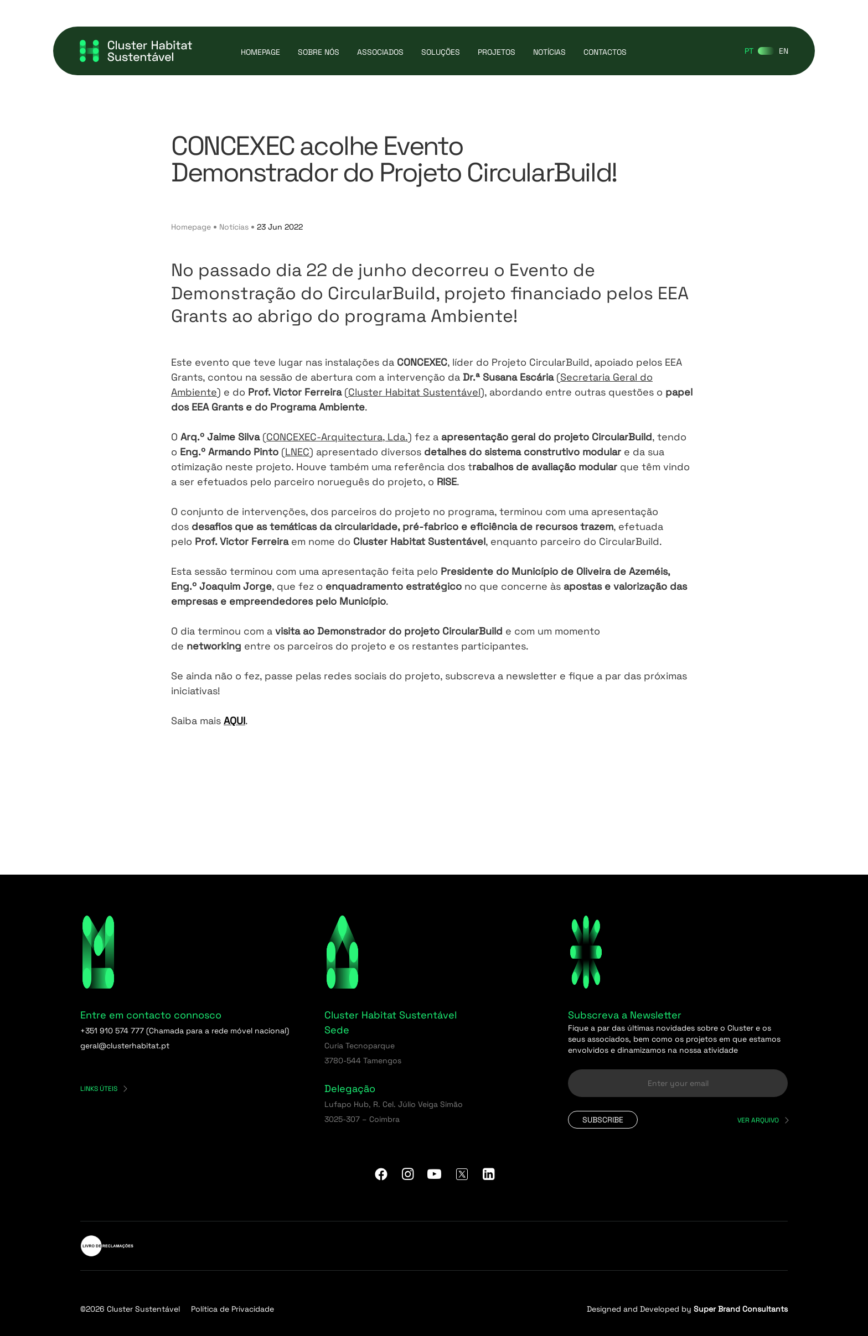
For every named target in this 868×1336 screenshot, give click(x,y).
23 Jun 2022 (280, 227)
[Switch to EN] (783, 51)
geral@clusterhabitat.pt (124, 1046)
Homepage (260, 52)
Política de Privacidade (232, 1309)
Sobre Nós (318, 52)
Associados (380, 52)
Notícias (549, 52)
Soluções (440, 52)
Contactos (605, 52)
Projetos (496, 52)
